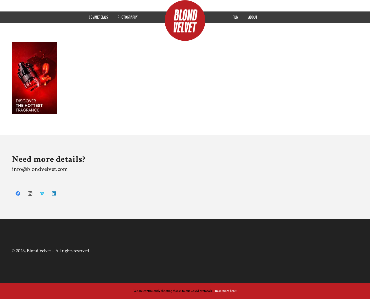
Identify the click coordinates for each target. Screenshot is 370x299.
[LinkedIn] (54, 194)
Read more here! (226, 291)
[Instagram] (30, 194)
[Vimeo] (42, 194)
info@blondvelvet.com (40, 169)
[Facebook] (18, 194)
